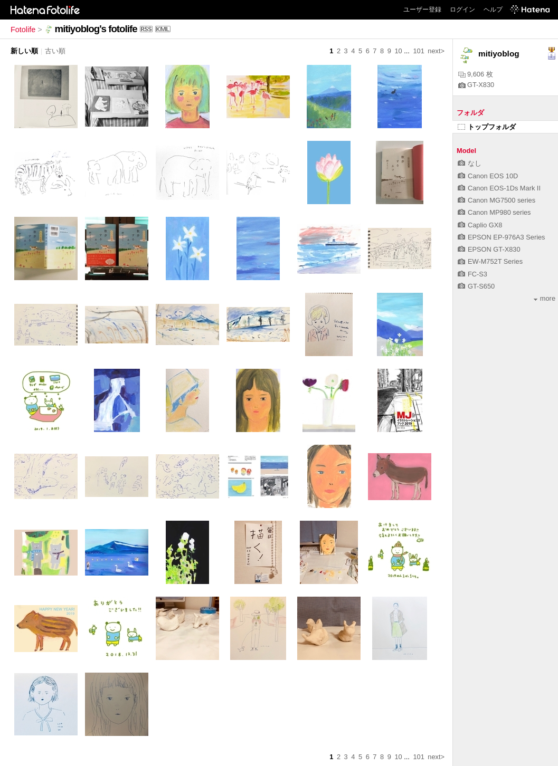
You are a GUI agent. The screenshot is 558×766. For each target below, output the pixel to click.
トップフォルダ (487, 127)
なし (469, 163)
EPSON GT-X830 (489, 249)
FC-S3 (472, 274)
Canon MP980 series (494, 212)
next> (436, 51)
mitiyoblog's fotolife (96, 28)
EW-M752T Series (490, 261)
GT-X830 (476, 85)
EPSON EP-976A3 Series (501, 237)
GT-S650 (476, 286)
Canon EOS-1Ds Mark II (499, 188)
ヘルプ (493, 9)
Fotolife (23, 29)
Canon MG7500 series (496, 200)
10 (398, 51)
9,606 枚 (475, 74)
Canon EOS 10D (488, 176)
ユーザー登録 (422, 9)
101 (418, 51)
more (544, 298)
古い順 (55, 51)
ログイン (462, 9)
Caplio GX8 (480, 225)
